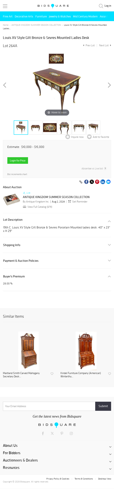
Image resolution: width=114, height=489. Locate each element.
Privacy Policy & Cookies (57, 478)
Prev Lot (88, 45)
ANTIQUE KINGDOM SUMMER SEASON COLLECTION (36, 25)
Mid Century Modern (85, 16)
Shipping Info (11, 245)
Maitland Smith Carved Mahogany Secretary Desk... (21, 375)
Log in (108, 5)
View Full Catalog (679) (37, 206)
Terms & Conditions (84, 478)
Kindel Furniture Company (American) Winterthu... (80, 375)
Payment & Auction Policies (20, 261)
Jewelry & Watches (60, 16)
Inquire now (77, 137)
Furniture (41, 16)
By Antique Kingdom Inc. (36, 201)
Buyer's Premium (14, 276)
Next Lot (105, 45)
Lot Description (13, 219)
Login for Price (18, 160)
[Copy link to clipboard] (80, 182)
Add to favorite (101, 137)
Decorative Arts (24, 16)
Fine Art (8, 16)
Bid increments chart (17, 174)
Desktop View (104, 478)
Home (6, 25)
